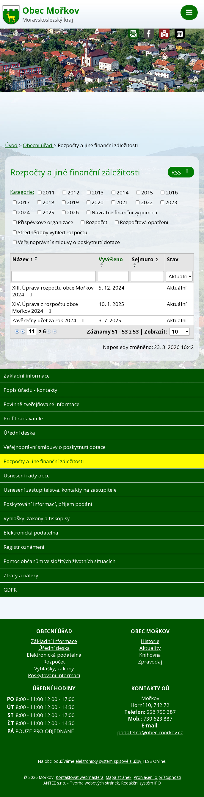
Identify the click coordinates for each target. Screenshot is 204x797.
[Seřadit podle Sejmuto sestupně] (135, 266)
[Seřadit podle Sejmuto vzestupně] (135, 264)
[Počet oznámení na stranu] (180, 332)
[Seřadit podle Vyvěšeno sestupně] (102, 266)
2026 (73, 212)
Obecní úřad (38, 145)
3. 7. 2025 (110, 320)
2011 (49, 192)
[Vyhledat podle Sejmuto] (147, 276)
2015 (147, 192)
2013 (98, 192)
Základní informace (27, 375)
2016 (172, 192)
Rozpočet (96, 222)
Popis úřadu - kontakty (30, 389)
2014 (122, 192)
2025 (48, 212)
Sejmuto (145, 259)
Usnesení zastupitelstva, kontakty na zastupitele (60, 489)
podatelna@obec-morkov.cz (150, 732)
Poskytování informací (54, 675)
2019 (73, 202)
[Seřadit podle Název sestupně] (36, 259)
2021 (122, 202)
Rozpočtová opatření (144, 222)
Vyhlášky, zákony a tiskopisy (37, 518)
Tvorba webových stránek (94, 783)
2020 (97, 202)
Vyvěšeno (111, 259)
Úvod (11, 145)
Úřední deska (19, 432)
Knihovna (150, 654)
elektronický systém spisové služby (109, 761)
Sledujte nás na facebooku (149, 35)
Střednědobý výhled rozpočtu (52, 232)
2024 (24, 212)
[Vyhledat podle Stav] (179, 276)
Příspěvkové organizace (45, 222)
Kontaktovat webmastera (79, 777)
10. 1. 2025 (111, 304)
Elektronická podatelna (31, 532)
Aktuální (177, 287)
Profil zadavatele (23, 418)
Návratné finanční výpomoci (124, 212)
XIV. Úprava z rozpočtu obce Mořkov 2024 (45, 307)
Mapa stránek (118, 777)
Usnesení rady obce (27, 475)
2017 (24, 202)
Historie (150, 641)
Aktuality (150, 647)
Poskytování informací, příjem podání (48, 504)
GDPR (10, 589)
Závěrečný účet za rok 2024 (49, 320)
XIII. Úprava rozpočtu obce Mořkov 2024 (52, 291)
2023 (171, 202)
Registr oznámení (24, 546)
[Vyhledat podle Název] (53, 276)
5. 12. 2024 (111, 287)
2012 (73, 192)
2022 (147, 202)
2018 (48, 202)
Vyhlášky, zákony (54, 668)
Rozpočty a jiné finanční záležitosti (44, 461)
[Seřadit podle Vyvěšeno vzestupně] (102, 264)
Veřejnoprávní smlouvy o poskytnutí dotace (69, 242)
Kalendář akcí (179, 35)
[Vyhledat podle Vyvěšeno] (113, 276)
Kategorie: (22, 191)
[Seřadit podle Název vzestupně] (36, 257)
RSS (181, 172)
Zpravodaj (150, 661)
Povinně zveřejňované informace (41, 404)
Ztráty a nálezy (21, 575)
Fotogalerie (164, 35)
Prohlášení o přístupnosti (157, 777)
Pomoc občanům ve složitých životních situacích (59, 561)
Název (22, 259)
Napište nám (133, 35)
